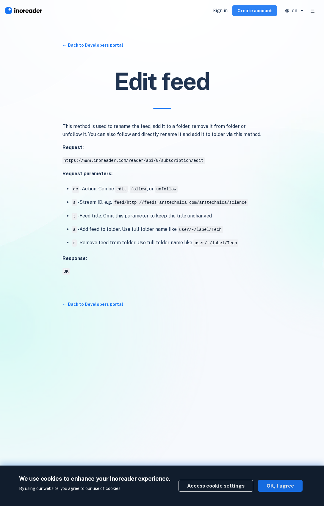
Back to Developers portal (95, 45)
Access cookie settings (216, 486)
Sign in (220, 10)
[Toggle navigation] (312, 11)
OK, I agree (280, 486)
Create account (254, 10)
